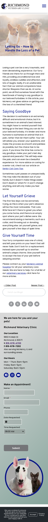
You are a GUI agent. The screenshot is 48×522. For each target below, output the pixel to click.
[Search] (39, 292)
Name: (7, 388)
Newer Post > (37, 285)
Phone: (7, 407)
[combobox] (15, 431)
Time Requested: (12, 427)
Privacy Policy (42, 514)
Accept (33, 514)
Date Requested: (12, 417)
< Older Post (10, 285)
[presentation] (20, 439)
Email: (7, 398)
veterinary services (16, 273)
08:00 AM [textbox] (9, 431)
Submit (16, 448)
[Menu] (44, 5)
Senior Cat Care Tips (13, 168)
